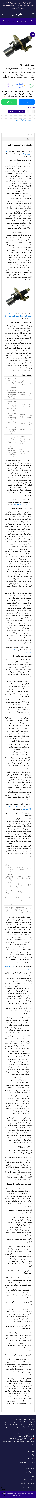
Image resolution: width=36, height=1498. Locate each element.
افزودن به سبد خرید (16, 111)
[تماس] (3, 1489)
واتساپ (9, 102)
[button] (33, 14)
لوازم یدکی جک (30, 1476)
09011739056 (23, 1433)
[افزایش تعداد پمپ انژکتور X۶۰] (28, 111)
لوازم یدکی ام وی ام (28, 1472)
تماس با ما (31, 1451)
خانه (31, 21)
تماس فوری (26, 102)
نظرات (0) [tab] (30, 139)
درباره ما (32, 1455)
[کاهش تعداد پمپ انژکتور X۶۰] (33, 111)
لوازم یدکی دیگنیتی (29, 1479)
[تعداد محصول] (30, 111)
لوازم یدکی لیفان (22, 21)
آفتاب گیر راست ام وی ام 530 (22, 504)
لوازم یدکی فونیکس (28, 1487)
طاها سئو (14, 1495)
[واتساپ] (3, 1494)
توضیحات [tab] (30, 134)
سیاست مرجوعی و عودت (26, 1462)
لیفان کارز (18, 14)
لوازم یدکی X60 (17, 120)
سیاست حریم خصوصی (27, 1458)
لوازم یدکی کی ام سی (27, 1483)
